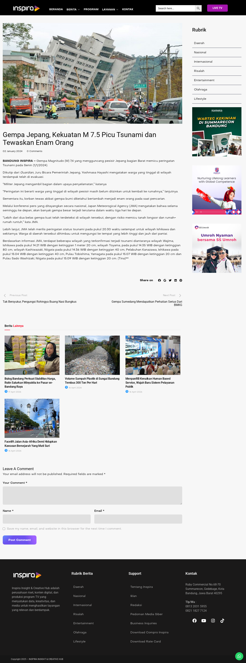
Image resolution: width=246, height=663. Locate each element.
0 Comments (36, 151)
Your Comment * (15, 482)
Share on (145, 280)
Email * (99, 510)
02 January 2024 (13, 151)
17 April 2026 (13, 392)
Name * (8, 510)
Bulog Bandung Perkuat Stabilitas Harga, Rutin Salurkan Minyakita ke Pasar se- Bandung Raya (30, 382)
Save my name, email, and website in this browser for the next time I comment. (64, 528)
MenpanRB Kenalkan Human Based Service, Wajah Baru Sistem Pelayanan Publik (149, 382)
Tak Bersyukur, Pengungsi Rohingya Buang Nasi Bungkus (39, 301)
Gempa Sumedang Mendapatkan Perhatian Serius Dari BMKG (147, 303)
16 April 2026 (73, 388)
